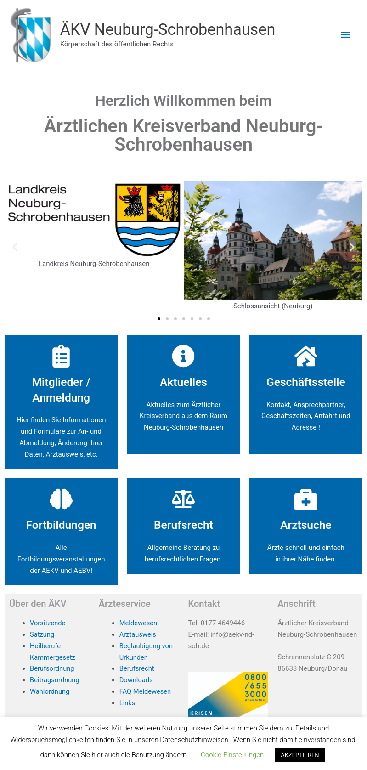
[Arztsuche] (305, 499)
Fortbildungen (61, 525)
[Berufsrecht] (183, 499)
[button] (15, 247)
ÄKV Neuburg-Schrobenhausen (170, 29)
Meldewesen (138, 623)
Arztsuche (306, 525)
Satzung (42, 635)
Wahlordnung (50, 692)
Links (127, 703)
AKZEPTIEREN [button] (300, 755)
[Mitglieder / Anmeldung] (61, 356)
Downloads (136, 680)
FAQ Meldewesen (145, 692)
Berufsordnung (52, 669)
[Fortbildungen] (61, 499)
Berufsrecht (183, 525)
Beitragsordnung (55, 680)
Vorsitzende (48, 623)
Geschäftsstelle (306, 382)
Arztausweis (138, 635)
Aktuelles (183, 382)
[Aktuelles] (183, 356)
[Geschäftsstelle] (305, 356)
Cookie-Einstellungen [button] (232, 755)
